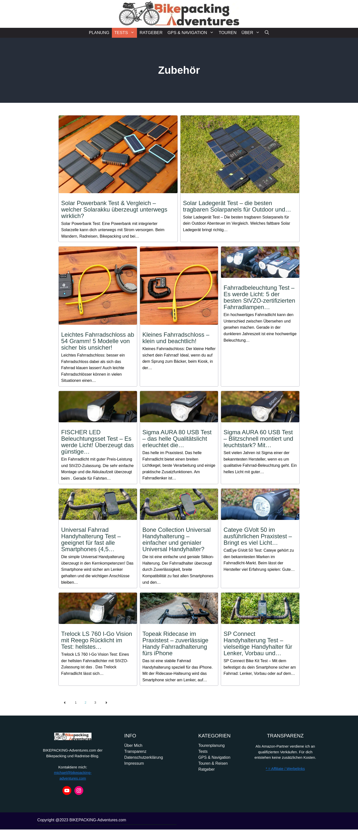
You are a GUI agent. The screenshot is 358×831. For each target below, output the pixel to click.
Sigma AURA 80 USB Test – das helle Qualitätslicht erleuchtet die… (177, 438)
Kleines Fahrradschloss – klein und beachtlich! (175, 337)
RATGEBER (150, 32)
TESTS (125, 33)
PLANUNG (99, 32)
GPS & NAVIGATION (192, 33)
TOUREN (227, 32)
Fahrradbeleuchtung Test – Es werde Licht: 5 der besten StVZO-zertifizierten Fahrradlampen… (259, 297)
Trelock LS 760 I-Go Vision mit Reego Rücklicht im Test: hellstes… (96, 640)
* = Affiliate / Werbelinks (285, 768)
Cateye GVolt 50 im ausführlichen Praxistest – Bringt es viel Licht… (258, 536)
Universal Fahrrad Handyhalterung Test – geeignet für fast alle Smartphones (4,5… (91, 539)
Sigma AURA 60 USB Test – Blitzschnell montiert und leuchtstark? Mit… (258, 438)
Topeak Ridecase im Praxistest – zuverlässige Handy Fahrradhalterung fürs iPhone (175, 643)
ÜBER (251, 33)
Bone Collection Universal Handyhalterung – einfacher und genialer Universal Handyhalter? (176, 539)
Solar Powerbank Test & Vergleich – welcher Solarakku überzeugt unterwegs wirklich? (114, 209)
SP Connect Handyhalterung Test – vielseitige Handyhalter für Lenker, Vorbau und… (258, 643)
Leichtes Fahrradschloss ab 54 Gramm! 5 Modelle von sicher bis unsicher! (97, 341)
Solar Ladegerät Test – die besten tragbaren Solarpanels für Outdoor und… (237, 206)
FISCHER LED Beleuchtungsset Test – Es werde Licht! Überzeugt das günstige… (97, 442)
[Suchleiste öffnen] (266, 33)
